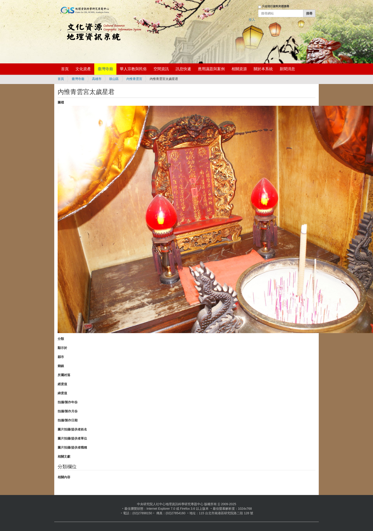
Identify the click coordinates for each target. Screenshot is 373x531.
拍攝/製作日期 (68, 420)
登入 (252, 20)
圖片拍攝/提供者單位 (72, 438)
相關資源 (239, 69)
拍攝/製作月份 (68, 411)
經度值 (62, 384)
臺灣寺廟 (105, 69)
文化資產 (83, 69)
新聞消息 (287, 69)
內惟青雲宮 (134, 79)
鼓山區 (114, 79)
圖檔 (61, 102)
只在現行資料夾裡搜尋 (275, 6)
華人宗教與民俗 (133, 69)
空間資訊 (161, 69)
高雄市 (97, 79)
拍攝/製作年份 (68, 402)
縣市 (61, 357)
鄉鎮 (61, 366)
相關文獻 (64, 456)
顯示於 (62, 348)
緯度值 (62, 393)
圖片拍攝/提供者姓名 (72, 429)
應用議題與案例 (211, 69)
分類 (61, 339)
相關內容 (64, 477)
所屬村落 (64, 375)
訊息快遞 (183, 69)
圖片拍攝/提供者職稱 (72, 447)
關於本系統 (263, 69)
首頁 (65, 69)
